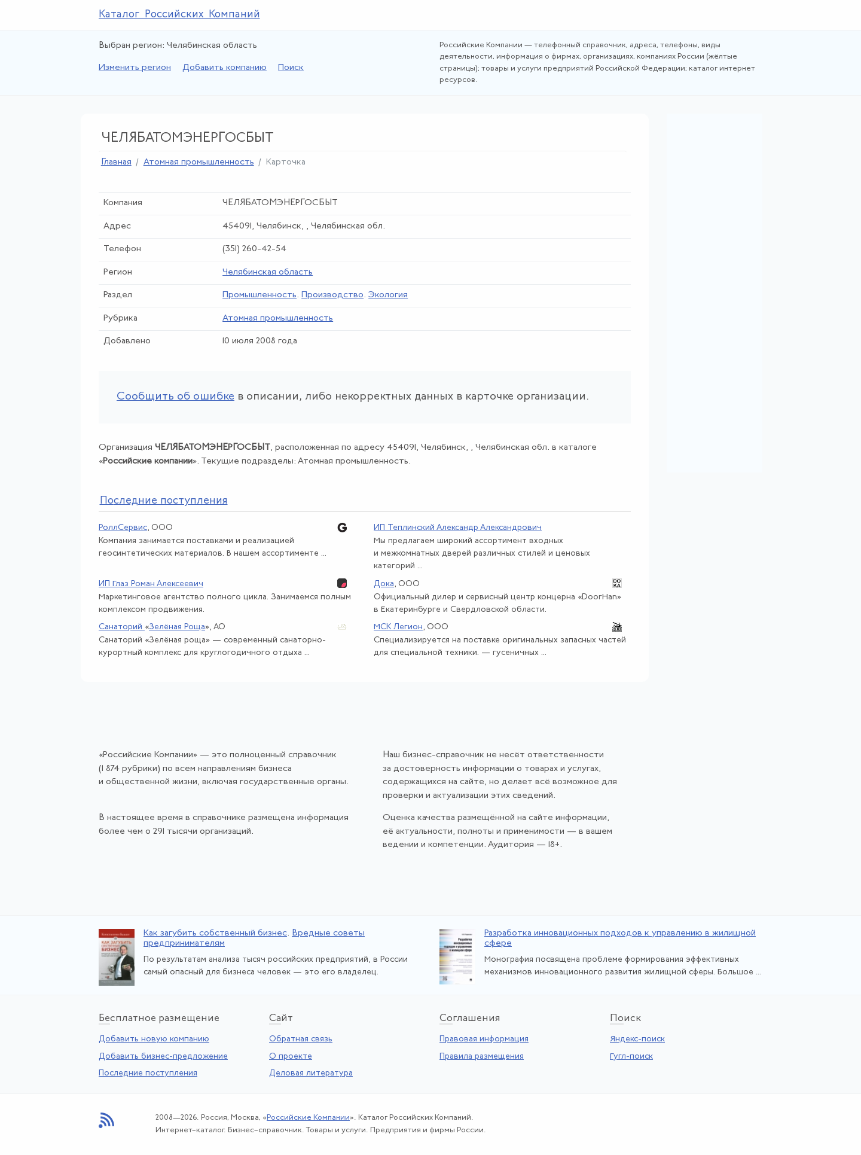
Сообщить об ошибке (175, 397)
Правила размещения (481, 1056)
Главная (116, 162)
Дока (384, 584)
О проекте (290, 1056)
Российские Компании (308, 1118)
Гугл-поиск (631, 1056)
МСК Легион (398, 627)
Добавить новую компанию (154, 1039)
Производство (332, 295)
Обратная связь (300, 1039)
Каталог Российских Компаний (179, 14)
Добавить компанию (224, 67)
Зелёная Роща (177, 627)
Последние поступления (148, 1073)
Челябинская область (267, 272)
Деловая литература (311, 1073)
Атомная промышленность (199, 162)
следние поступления (164, 501)
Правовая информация (484, 1039)
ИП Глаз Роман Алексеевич (151, 584)
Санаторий (122, 627)
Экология (388, 295)
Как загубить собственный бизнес (215, 933)
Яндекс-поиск (637, 1039)
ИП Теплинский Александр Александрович (458, 527)
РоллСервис (123, 527)
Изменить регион (135, 67)
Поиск (291, 67)
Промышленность (259, 295)
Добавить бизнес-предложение (163, 1056)
